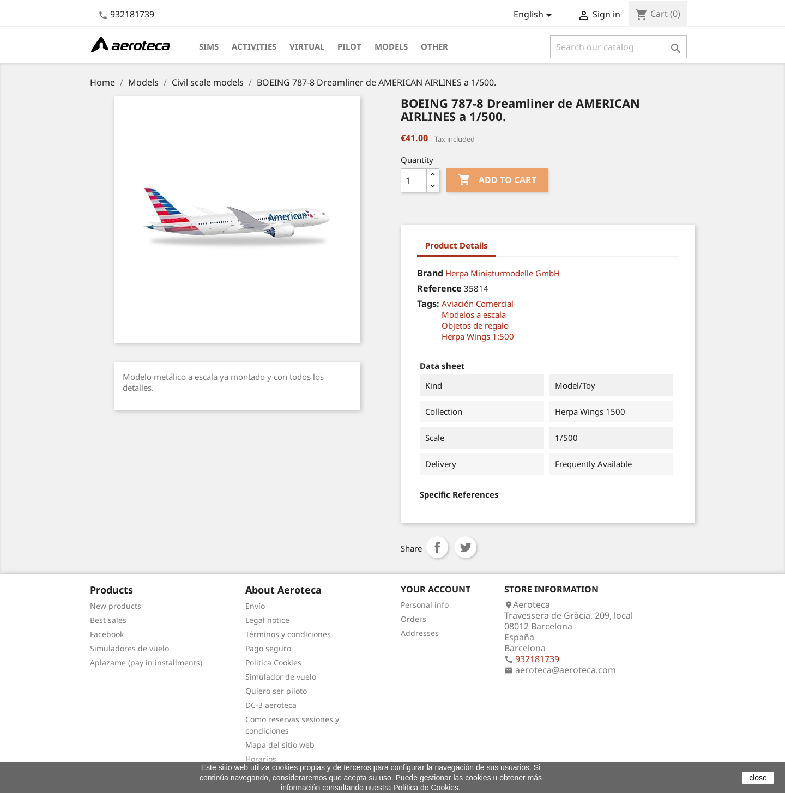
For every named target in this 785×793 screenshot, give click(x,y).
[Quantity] (414, 180)
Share (437, 547)
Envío (255, 606)
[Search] (618, 46)
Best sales (108, 620)
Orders (413, 619)
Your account (435, 589)
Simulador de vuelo (280, 676)
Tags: (428, 303)
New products (115, 606)
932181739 (132, 14)
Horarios (260, 759)
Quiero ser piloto (276, 691)
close (758, 777)
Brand (430, 273)
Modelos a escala (474, 314)
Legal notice (267, 620)
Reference (439, 288)
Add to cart (497, 180)
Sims (209, 46)
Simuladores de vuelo (129, 648)
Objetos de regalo (475, 325)
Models (391, 46)
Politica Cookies (273, 662)
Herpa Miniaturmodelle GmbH (502, 273)
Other (434, 46)
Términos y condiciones (288, 634)
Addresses (420, 633)
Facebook (107, 634)
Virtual (306, 46)
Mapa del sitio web (280, 745)
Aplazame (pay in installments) (146, 662)
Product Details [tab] (456, 245)
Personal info (425, 605)
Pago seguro (268, 648)
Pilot (349, 46)
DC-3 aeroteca (271, 705)
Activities (254, 46)
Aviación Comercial (478, 303)
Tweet (465, 547)
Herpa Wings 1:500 (478, 336)
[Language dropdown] (534, 15)
